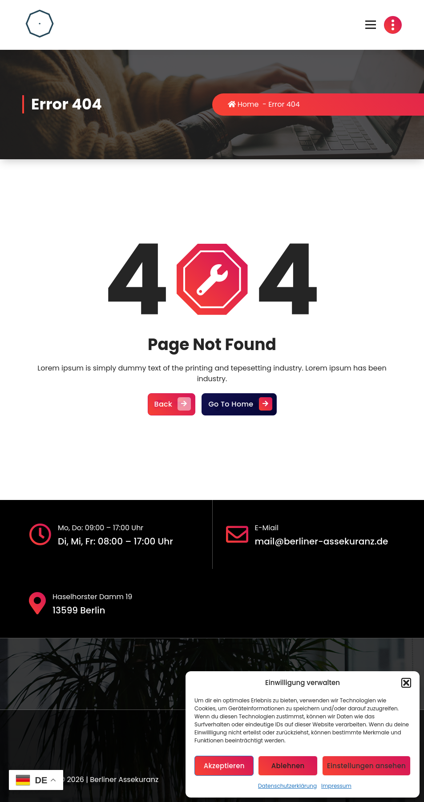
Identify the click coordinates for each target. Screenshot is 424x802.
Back (171, 404)
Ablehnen (288, 765)
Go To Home (239, 404)
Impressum (336, 786)
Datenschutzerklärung (287, 786)
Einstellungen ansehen (366, 765)
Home (243, 104)
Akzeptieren (224, 765)
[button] (406, 682)
